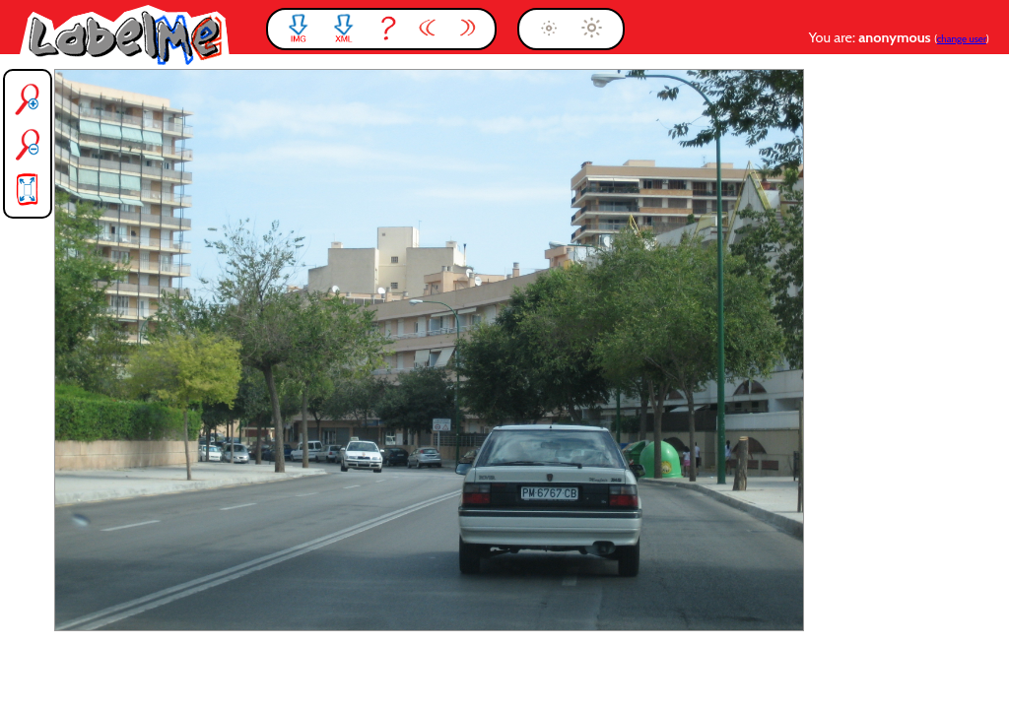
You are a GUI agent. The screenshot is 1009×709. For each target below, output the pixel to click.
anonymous (896, 37)
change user (961, 38)
